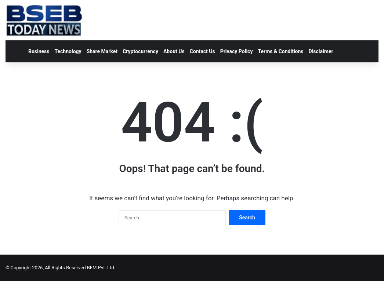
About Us (174, 51)
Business (38, 51)
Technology (67, 51)
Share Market (102, 51)
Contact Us (202, 51)
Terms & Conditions (280, 51)
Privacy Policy (236, 51)
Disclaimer (321, 51)
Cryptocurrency (140, 51)
